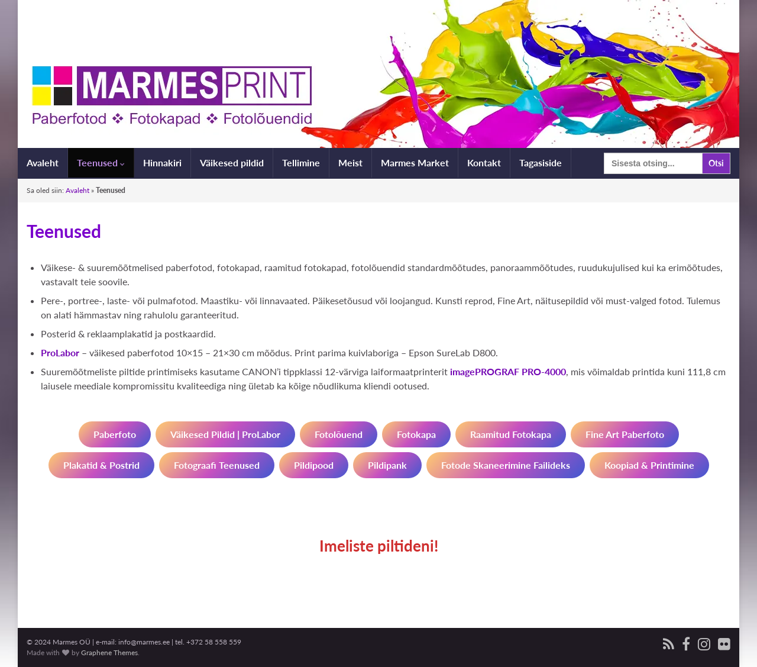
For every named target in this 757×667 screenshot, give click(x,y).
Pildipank (387, 465)
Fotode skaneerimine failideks (505, 465)
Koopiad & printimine (649, 465)
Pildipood (314, 465)
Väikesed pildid (232, 162)
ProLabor (60, 352)
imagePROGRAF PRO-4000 (508, 371)
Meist (350, 162)
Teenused (101, 162)
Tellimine (301, 162)
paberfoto (114, 434)
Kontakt (484, 162)
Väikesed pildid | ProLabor (225, 434)
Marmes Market (415, 162)
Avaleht (43, 162)
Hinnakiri (162, 162)
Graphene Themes (109, 652)
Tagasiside (540, 162)
